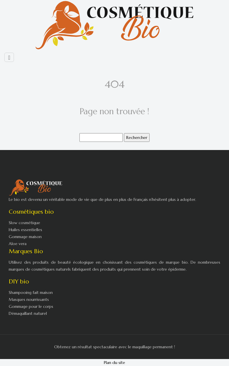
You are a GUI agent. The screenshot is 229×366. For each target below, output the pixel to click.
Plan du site (114, 362)
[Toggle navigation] (9, 57)
